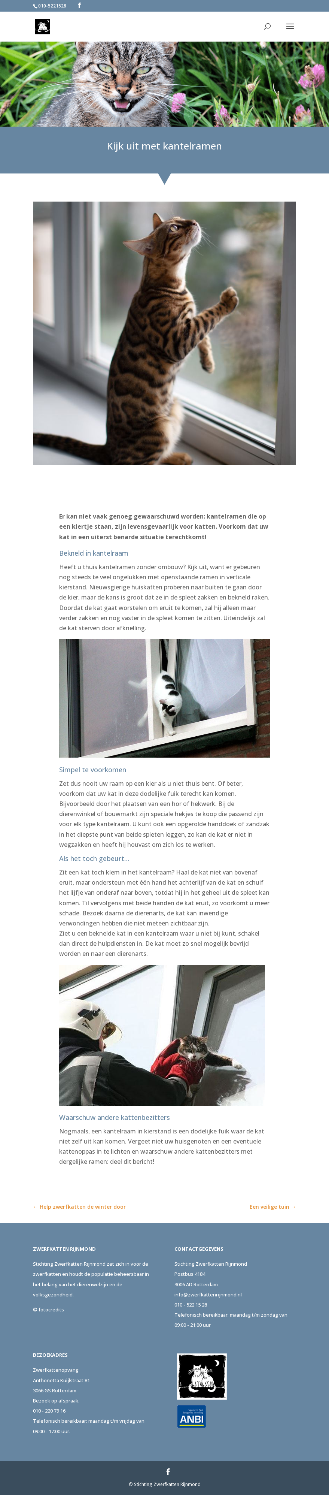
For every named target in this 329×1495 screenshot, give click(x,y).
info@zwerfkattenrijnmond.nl (208, 1294)
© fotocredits (48, 1309)
